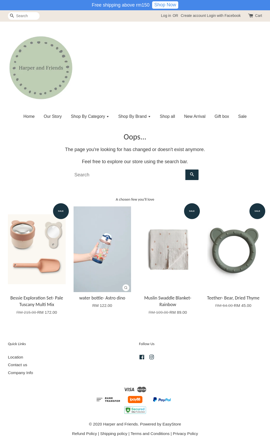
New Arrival (194, 116)
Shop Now (165, 4)
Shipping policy (113, 433)
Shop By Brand (134, 116)
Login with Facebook (223, 15)
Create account (193, 15)
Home (29, 116)
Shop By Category (90, 116)
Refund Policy (84, 433)
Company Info (20, 372)
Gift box (222, 116)
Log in (166, 15)
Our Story (53, 116)
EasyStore (171, 424)
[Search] (24, 16)
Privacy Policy (185, 433)
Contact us (17, 364)
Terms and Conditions (150, 433)
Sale (242, 116)
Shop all (167, 116)
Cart (258, 15)
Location (15, 357)
